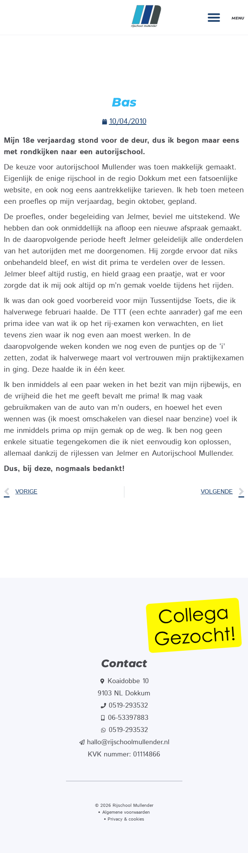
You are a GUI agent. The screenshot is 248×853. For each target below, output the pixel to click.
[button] (214, 17)
